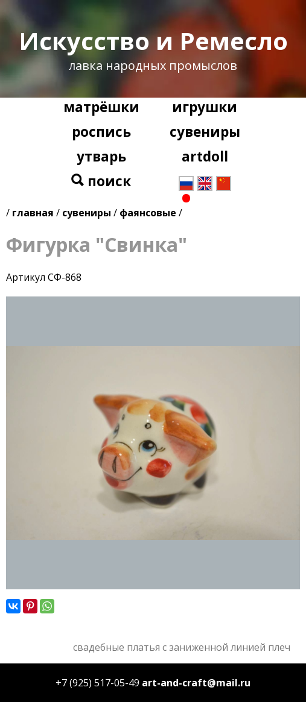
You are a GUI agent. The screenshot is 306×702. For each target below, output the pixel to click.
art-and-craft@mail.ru (196, 682)
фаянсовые (148, 212)
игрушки (204, 107)
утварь (101, 156)
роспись (101, 131)
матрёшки (101, 107)
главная (33, 212)
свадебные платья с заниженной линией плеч (181, 647)
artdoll (205, 156)
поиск (101, 181)
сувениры (205, 131)
